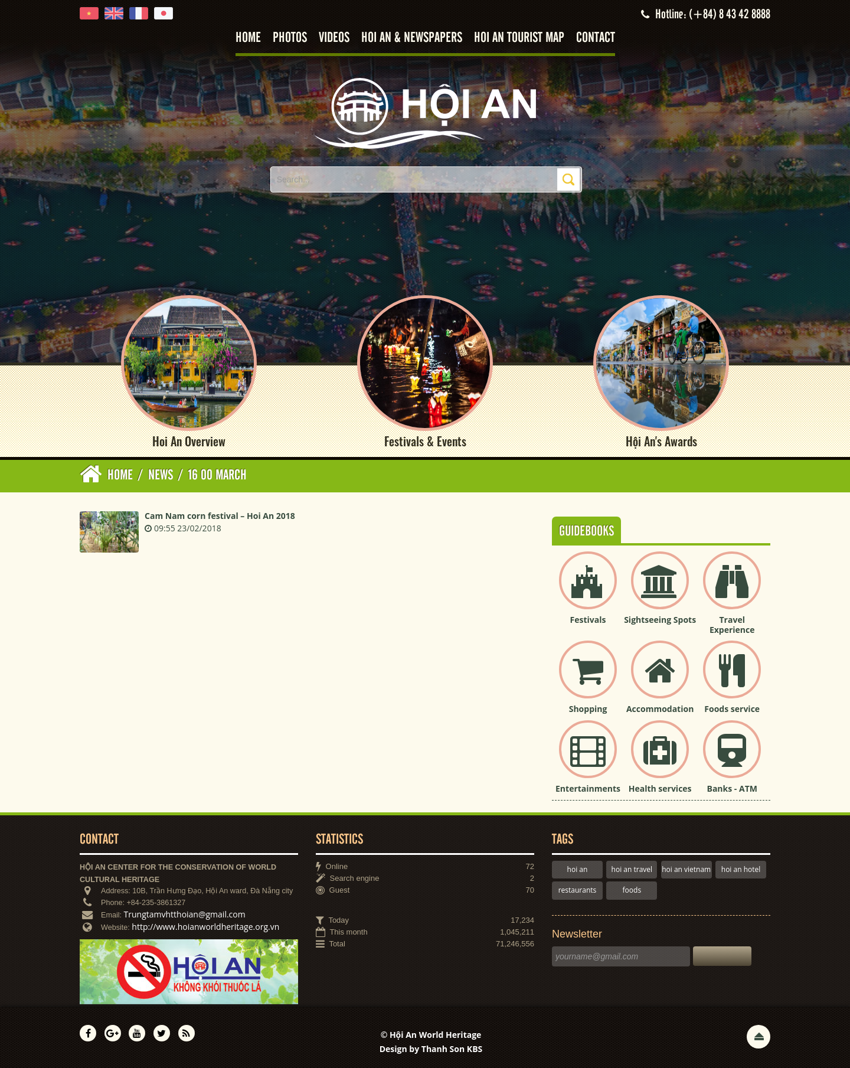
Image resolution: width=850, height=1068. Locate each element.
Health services (660, 788)
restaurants (577, 890)
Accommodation (660, 708)
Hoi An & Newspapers (411, 38)
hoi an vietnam (686, 869)
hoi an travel (632, 869)
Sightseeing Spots (660, 619)
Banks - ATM (732, 788)
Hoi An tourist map (519, 38)
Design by (431, 1048)
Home (248, 38)
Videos (334, 38)
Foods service (732, 708)
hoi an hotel (741, 869)
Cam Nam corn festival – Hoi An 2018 (220, 515)
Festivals (588, 619)
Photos (290, 38)
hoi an (577, 869)
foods (632, 890)
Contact (595, 38)
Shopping (588, 708)
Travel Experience (732, 624)
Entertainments (587, 788)
